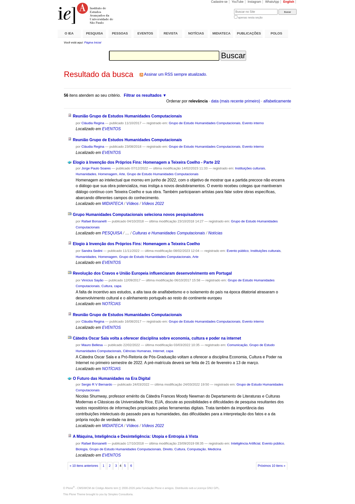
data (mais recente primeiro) (235, 101)
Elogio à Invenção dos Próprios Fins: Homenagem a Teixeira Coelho (136, 244)
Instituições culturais (250, 168)
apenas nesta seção (250, 17)
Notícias (215, 233)
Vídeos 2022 (153, 203)
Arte (122, 174)
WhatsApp (272, 1)
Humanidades (86, 174)
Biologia (82, 449)
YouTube (238, 1)
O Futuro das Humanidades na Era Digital (111, 378)
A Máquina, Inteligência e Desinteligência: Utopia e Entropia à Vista (135, 436)
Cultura (106, 286)
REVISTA (171, 33)
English (288, 1)
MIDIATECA (221, 33)
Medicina (214, 449)
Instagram (254, 1)
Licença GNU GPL (208, 488)
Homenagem (107, 174)
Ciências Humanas (137, 351)
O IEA (69, 33)
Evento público (238, 251)
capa (117, 286)
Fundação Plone (152, 488)
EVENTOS (145, 33)
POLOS (276, 33)
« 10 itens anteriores (84, 466)
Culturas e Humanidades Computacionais (168, 233)
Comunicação (237, 345)
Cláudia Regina (92, 123)
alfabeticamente (277, 101)
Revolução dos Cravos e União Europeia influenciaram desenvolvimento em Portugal (152, 273)
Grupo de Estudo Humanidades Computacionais (205, 123)
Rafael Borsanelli (94, 221)
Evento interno (253, 123)
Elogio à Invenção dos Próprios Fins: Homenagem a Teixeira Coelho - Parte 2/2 (146, 162)
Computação (196, 449)
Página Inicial (92, 42)
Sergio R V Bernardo (96, 384)
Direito (168, 449)
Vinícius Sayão (92, 280)
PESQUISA (94, 33)
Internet (158, 351)
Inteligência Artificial (245, 443)
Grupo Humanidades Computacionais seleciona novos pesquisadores (138, 214)
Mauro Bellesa (92, 345)
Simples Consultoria (120, 494)
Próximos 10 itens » (271, 466)
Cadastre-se (219, 1)
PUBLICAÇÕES (249, 33)
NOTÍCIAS (196, 33)
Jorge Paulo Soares (96, 168)
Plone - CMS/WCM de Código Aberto (89, 488)
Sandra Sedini (91, 251)
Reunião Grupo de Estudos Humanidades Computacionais (127, 116)
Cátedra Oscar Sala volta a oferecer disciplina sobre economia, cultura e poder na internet (157, 338)
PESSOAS (120, 33)
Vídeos (132, 203)
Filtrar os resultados (143, 95)
